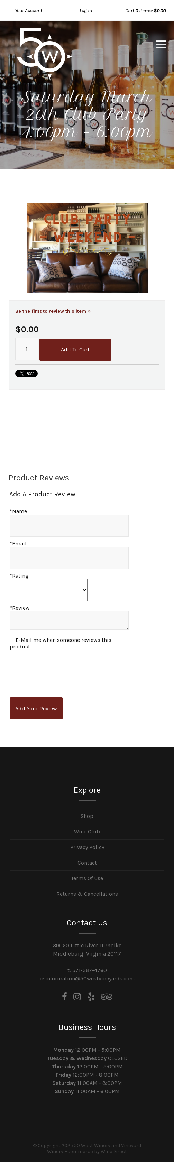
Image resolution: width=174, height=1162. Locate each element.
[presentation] (63, 670)
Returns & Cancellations (87, 894)
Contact (87, 862)
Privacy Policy (87, 847)
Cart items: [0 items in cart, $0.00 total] (145, 11)
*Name (18, 511)
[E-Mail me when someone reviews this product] (12, 641)
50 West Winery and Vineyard (44, 53)
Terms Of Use (87, 878)
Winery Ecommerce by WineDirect (87, 1151)
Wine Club (87, 831)
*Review (20, 608)
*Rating (19, 575)
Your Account (28, 10)
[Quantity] (26, 349)
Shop (87, 816)
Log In (86, 10)
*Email (18, 543)
